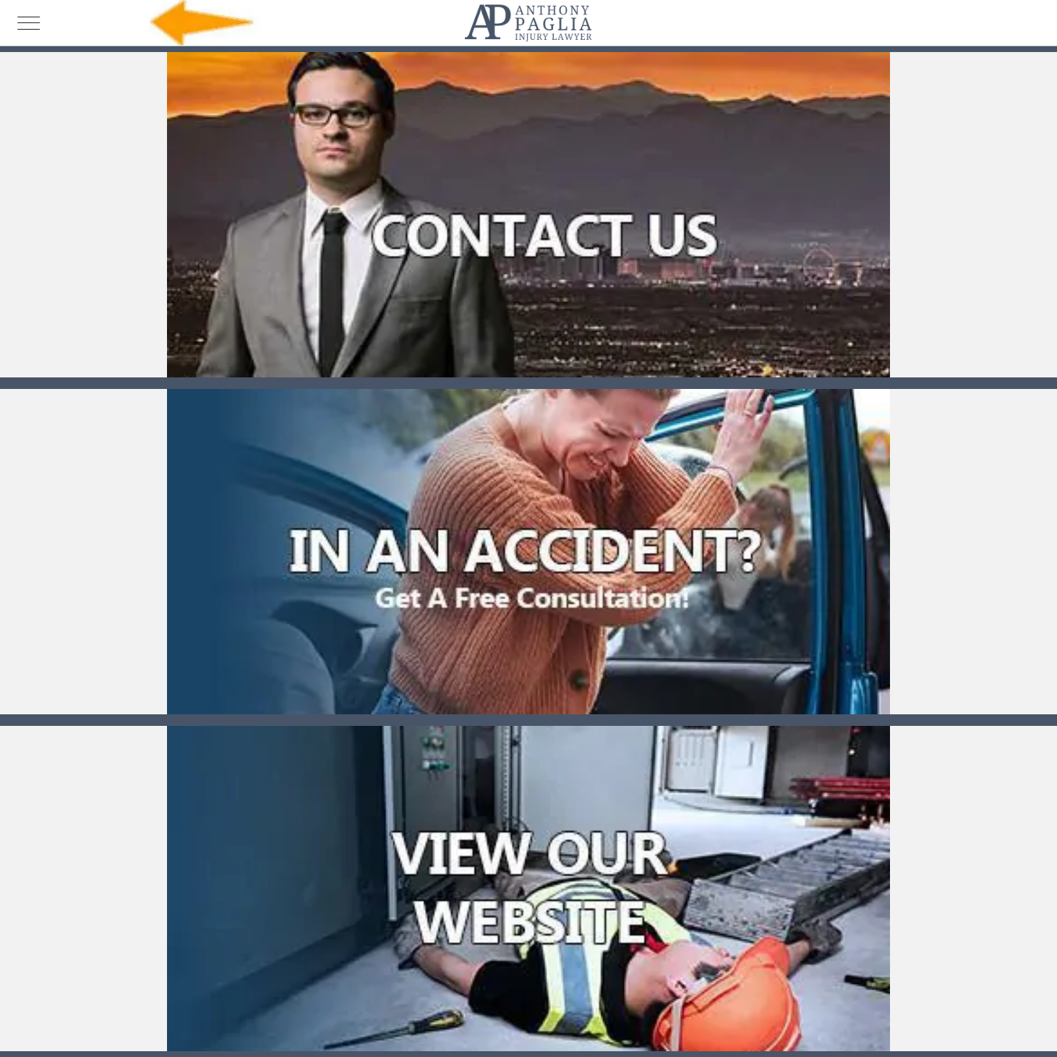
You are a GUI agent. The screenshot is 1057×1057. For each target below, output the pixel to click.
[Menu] (29, 23)
